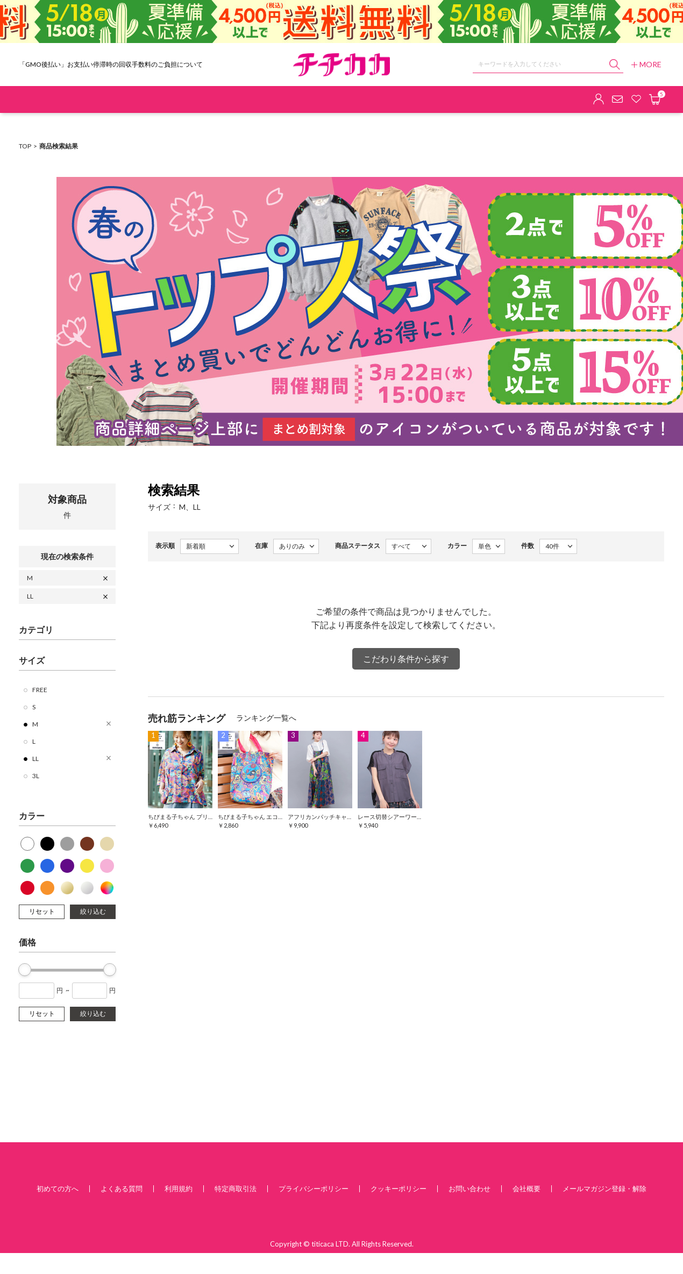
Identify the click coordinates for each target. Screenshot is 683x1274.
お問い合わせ (469, 1188)
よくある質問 (122, 1188)
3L (35, 776)
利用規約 (179, 1188)
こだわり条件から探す (406, 658)
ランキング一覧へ (266, 717)
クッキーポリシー (398, 1188)
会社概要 (526, 1188)
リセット (42, 911)
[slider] (24, 969)
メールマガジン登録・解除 (604, 1188)
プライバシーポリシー (313, 1188)
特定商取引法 (236, 1188)
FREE (39, 690)
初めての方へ (58, 1188)
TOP (25, 146)
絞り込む (93, 911)
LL (30, 596)
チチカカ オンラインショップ (341, 64)
